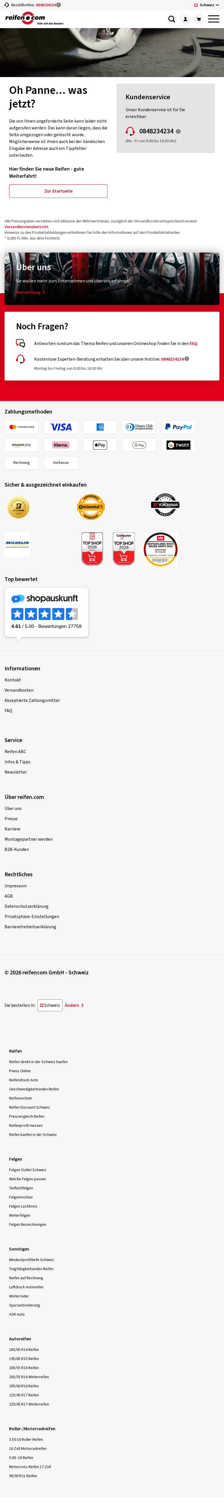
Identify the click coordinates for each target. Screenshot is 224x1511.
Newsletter (16, 772)
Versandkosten (19, 690)
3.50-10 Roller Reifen (26, 1439)
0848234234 (46, 5)
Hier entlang (28, 292)
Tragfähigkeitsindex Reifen (31, 1269)
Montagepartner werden (29, 839)
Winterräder (19, 1296)
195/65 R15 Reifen (24, 1359)
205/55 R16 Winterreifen (29, 1377)
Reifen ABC (15, 752)
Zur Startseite (58, 191)
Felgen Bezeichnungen (27, 1224)
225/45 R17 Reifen (24, 1395)
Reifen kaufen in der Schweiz (33, 1135)
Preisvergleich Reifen (26, 1116)
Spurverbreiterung (24, 1305)
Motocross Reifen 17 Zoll (30, 1467)
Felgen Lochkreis (23, 1206)
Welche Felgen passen (27, 1179)
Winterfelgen (19, 1215)
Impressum (16, 886)
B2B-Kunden (17, 849)
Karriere (12, 829)
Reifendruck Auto (23, 1080)
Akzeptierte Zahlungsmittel (32, 700)
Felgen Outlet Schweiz (27, 1170)
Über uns (13, 808)
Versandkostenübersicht (26, 227)
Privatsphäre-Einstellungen (32, 916)
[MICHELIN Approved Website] (37, 544)
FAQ (193, 343)
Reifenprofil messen (26, 1125)
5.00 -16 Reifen (21, 1458)
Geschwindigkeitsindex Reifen (34, 1089)
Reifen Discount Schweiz (29, 1107)
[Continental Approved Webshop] (109, 506)
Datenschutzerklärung (27, 906)
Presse (11, 819)
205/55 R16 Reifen (24, 1368)
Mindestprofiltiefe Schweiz (31, 1260)
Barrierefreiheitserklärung (30, 927)
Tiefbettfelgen (21, 1188)
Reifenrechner (20, 1098)
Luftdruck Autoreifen (26, 1287)
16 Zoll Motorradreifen (28, 1449)
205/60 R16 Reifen (24, 1386)
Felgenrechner (21, 1197)
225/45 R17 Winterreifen (29, 1404)
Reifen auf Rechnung (26, 1278)
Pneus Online (20, 1071)
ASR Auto (17, 1314)
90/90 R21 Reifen (23, 1476)
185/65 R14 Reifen (24, 1350)
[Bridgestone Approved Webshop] (37, 507)
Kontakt (13, 680)
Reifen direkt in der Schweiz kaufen (38, 1062)
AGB (9, 896)
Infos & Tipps (17, 762)
